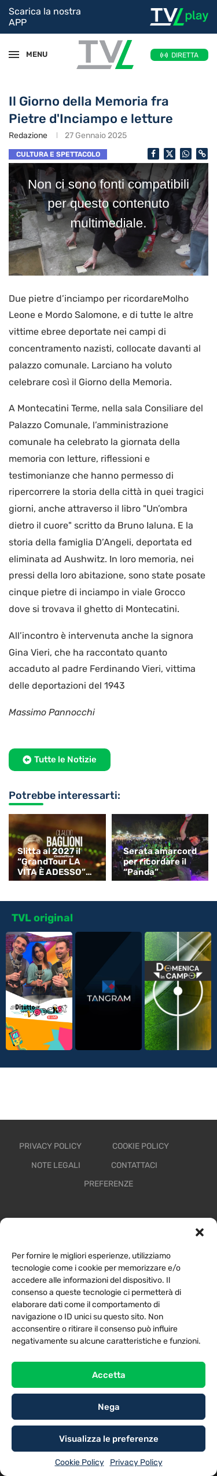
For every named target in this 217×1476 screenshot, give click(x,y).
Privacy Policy (136, 1462)
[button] (199, 1232)
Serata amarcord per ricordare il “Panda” (160, 861)
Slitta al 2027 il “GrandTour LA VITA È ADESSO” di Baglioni (51, 861)
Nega (109, 1407)
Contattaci (134, 1165)
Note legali (55, 1165)
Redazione (28, 135)
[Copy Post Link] (202, 154)
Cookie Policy (79, 1462)
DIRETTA (184, 55)
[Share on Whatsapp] (186, 154)
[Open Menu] (14, 54)
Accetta (109, 1375)
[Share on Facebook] (153, 154)
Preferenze (108, 1184)
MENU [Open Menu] (31, 54)
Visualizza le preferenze (109, 1439)
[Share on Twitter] (169, 154)
